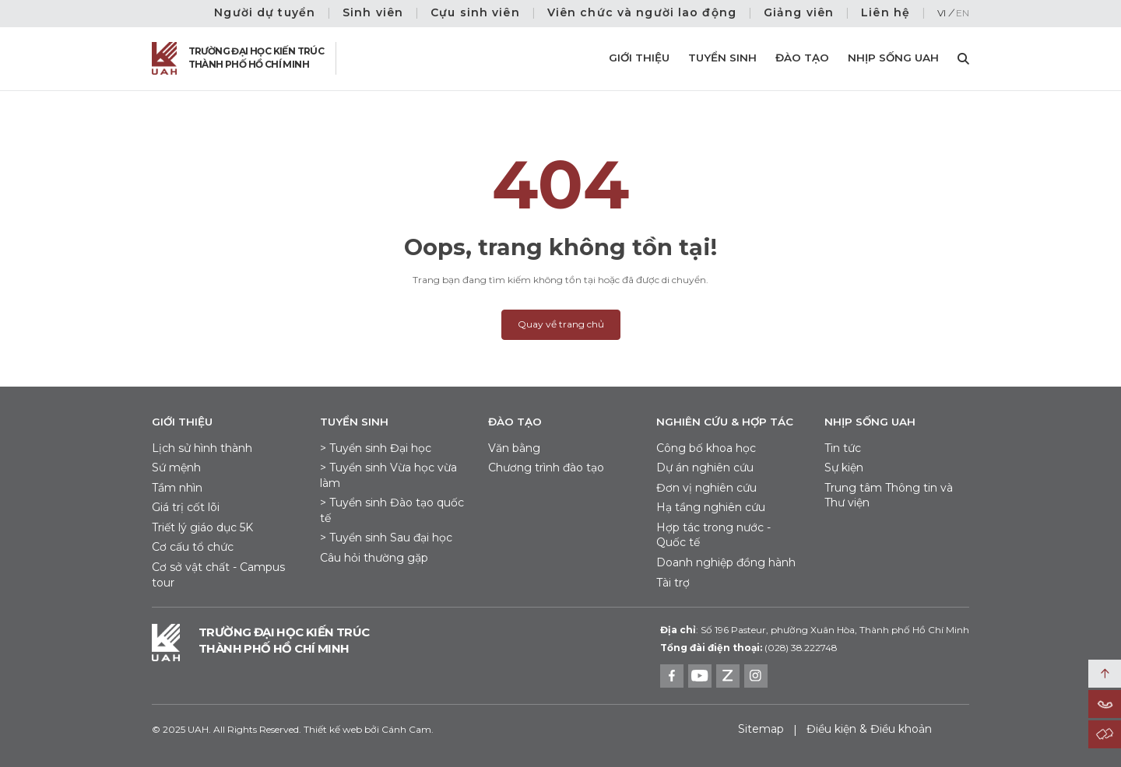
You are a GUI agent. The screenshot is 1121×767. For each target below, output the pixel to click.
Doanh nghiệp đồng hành (726, 562)
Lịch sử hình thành (202, 448)
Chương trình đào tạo (546, 468)
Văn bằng (514, 448)
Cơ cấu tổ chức (193, 547)
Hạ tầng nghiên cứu (710, 507)
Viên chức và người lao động (641, 12)
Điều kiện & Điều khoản (869, 729)
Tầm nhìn (177, 488)
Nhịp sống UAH (893, 57)
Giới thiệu (639, 57)
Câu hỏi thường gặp (374, 558)
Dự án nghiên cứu (705, 468)
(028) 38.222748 (800, 647)
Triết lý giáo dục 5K (202, 527)
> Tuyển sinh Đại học (375, 448)
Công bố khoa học (706, 448)
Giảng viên (799, 12)
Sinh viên (373, 12)
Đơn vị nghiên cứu (706, 488)
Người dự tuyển (264, 12)
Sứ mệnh (176, 468)
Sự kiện (843, 468)
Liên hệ (885, 12)
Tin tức (842, 448)
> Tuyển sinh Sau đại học (386, 538)
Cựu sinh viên (475, 12)
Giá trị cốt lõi (186, 507)
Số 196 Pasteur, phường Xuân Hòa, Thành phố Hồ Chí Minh (814, 630)
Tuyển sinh (722, 57)
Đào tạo (802, 57)
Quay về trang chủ (561, 324)
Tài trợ (673, 583)
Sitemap (761, 729)
